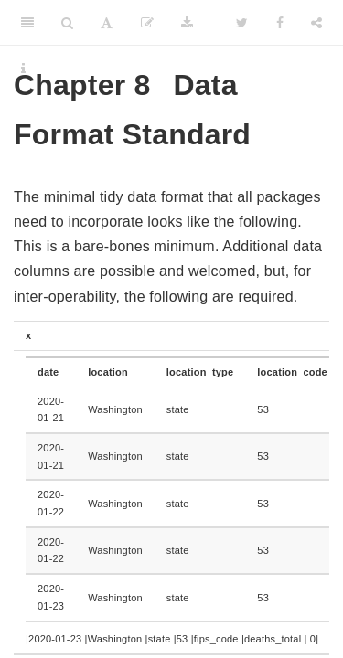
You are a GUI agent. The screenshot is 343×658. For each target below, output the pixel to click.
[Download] (187, 23)
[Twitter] (242, 23)
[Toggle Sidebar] (27, 23)
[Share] (316, 23)
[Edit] (147, 23)
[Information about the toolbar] (23, 68)
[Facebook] (280, 23)
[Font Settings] (106, 23)
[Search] (67, 23)
